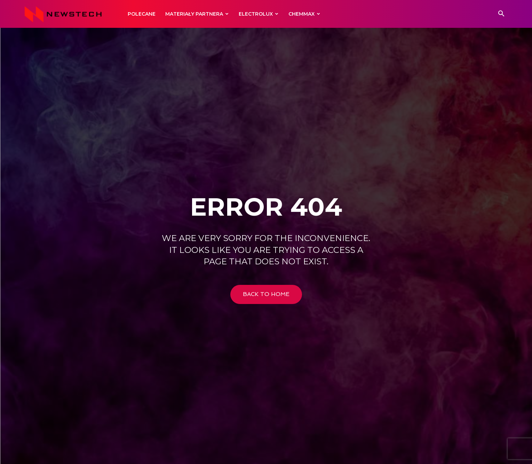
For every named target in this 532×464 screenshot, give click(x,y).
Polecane (142, 14)
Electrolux (258, 14)
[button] (501, 14)
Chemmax (304, 14)
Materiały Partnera (197, 14)
